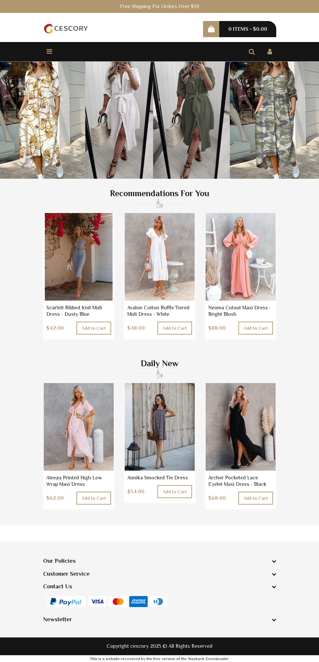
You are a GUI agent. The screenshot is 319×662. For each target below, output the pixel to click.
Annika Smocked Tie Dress (157, 478)
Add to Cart (94, 328)
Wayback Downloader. (208, 658)
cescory (139, 646)
